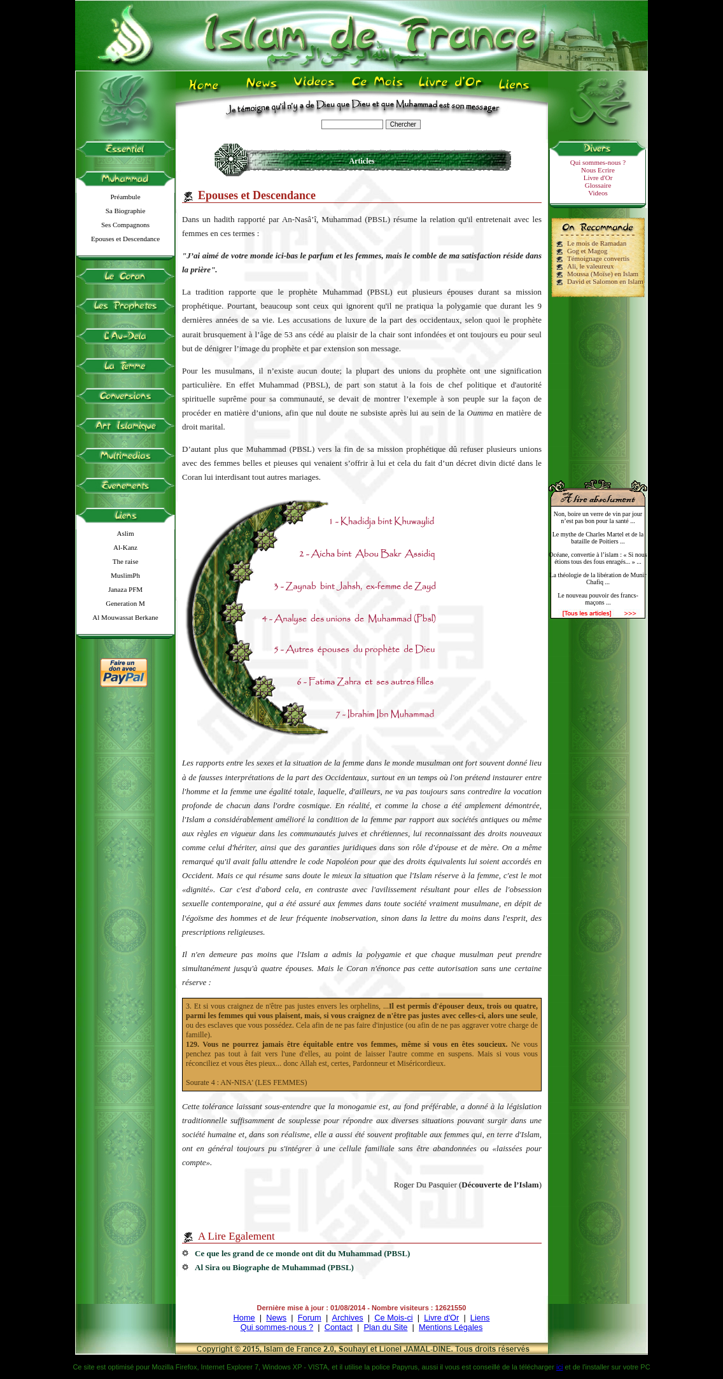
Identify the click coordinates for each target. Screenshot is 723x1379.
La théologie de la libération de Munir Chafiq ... (597, 578)
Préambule (125, 196)
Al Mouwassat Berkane (125, 617)
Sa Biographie (126, 210)
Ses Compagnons (125, 224)
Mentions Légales (450, 1327)
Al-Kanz (125, 547)
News (276, 1317)
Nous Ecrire (598, 170)
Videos (598, 193)
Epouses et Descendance (125, 238)
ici (559, 1367)
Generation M (125, 603)
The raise (126, 561)
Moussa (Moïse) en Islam (602, 273)
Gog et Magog (587, 251)
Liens (480, 1317)
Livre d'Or (598, 177)
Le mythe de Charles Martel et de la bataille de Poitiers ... (598, 538)
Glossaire (598, 185)
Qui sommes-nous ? (598, 162)
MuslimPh (125, 575)
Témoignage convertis (598, 258)
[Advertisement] (598, 383)
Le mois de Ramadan (596, 243)
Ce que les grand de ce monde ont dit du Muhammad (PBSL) (302, 1253)
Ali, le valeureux (590, 266)
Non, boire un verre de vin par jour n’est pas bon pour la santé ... (598, 517)
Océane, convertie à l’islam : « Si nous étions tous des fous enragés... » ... (598, 558)
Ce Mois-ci (393, 1317)
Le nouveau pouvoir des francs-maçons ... (598, 599)
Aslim (125, 533)
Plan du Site (385, 1327)
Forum (309, 1317)
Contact (339, 1327)
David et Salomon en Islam (605, 281)
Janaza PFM (125, 589)
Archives (347, 1317)
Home (244, 1317)
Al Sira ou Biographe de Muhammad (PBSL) (274, 1267)
